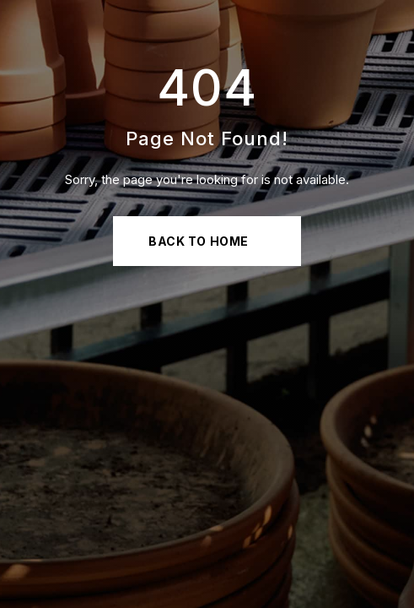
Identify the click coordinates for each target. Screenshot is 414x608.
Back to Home (198, 241)
